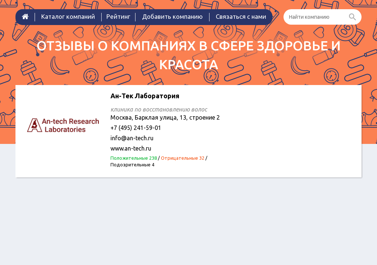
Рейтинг (118, 16)
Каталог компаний (68, 16)
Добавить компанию (172, 16)
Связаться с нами (241, 16)
